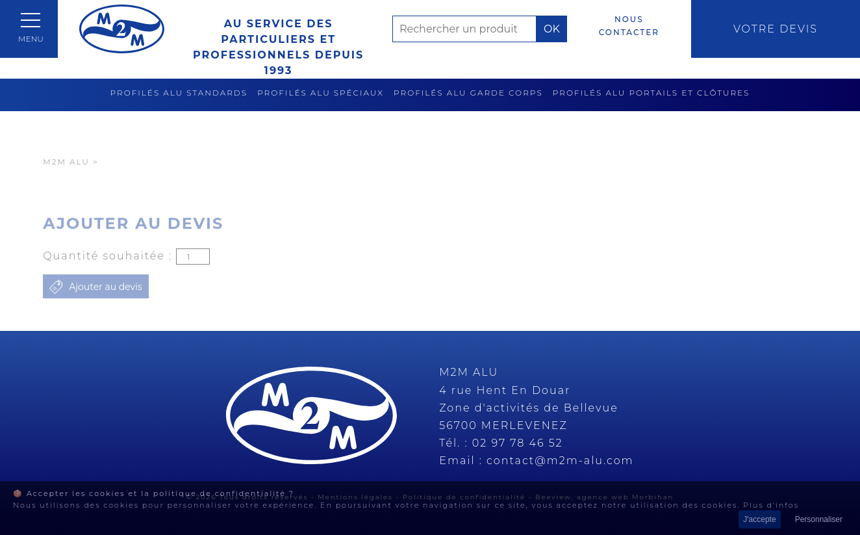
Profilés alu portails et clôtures (651, 93)
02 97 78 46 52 (517, 443)
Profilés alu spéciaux (320, 93)
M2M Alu (66, 183)
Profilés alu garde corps (468, 93)
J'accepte (759, 519)
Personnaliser (818, 519)
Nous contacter (629, 25)
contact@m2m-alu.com (560, 460)
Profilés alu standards (179, 93)
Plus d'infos (771, 505)
